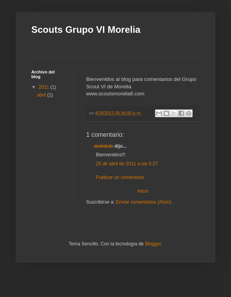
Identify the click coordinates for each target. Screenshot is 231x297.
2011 (45, 87)
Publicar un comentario (120, 177)
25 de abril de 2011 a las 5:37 (127, 163)
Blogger (153, 244)
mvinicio (103, 146)
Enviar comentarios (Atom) (143, 202)
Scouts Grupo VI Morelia (86, 29)
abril (42, 95)
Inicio (142, 191)
